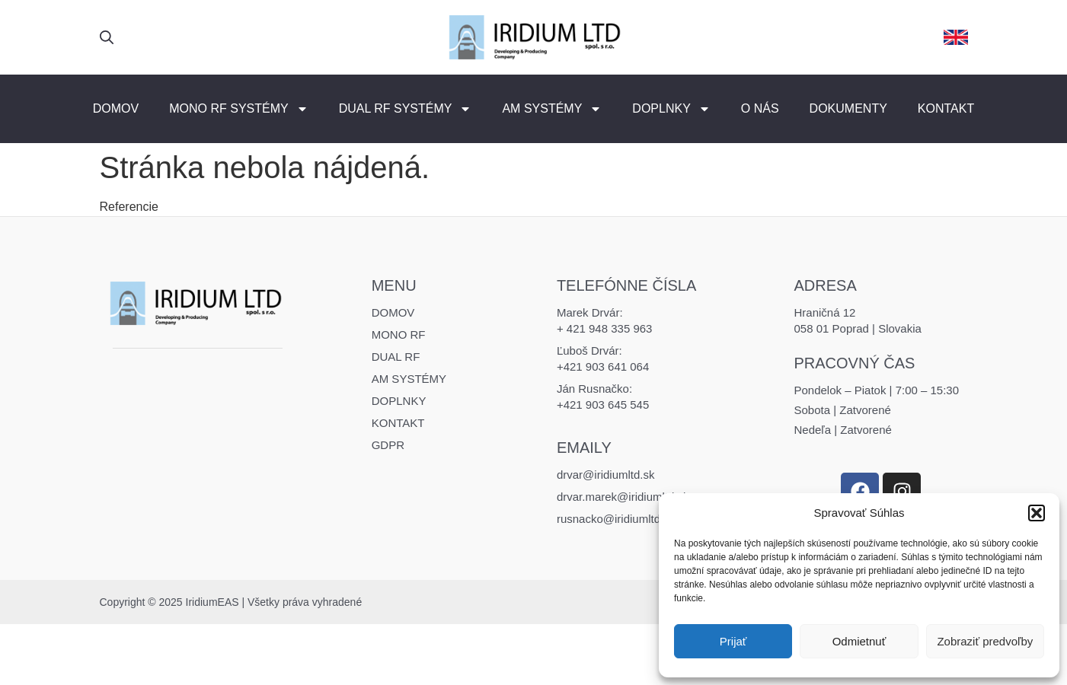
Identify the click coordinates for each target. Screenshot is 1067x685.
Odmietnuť (859, 641)
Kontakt (946, 108)
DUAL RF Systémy (405, 108)
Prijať (733, 641)
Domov (116, 108)
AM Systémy (552, 108)
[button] (1036, 513)
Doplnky (671, 108)
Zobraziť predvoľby (985, 641)
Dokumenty (848, 108)
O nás (760, 108)
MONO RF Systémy (238, 108)
